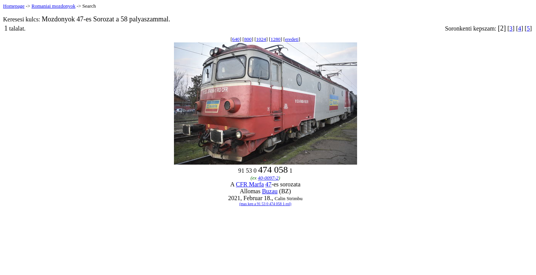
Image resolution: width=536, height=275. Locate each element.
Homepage (13, 6)
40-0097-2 (268, 178)
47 (269, 184)
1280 (275, 39)
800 (248, 39)
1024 (261, 39)
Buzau (270, 191)
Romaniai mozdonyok (53, 6)
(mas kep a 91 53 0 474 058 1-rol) (265, 204)
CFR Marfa (250, 184)
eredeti (291, 39)
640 (236, 39)
